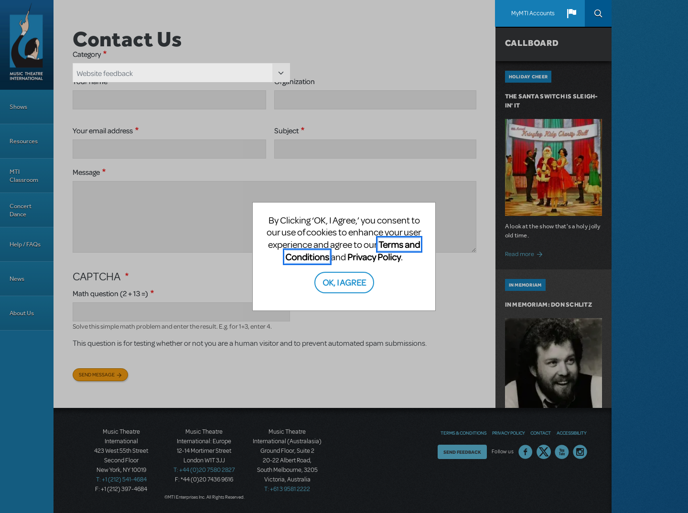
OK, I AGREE (344, 282)
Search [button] (598, 13)
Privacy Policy (374, 257)
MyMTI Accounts (533, 13)
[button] (571, 13)
